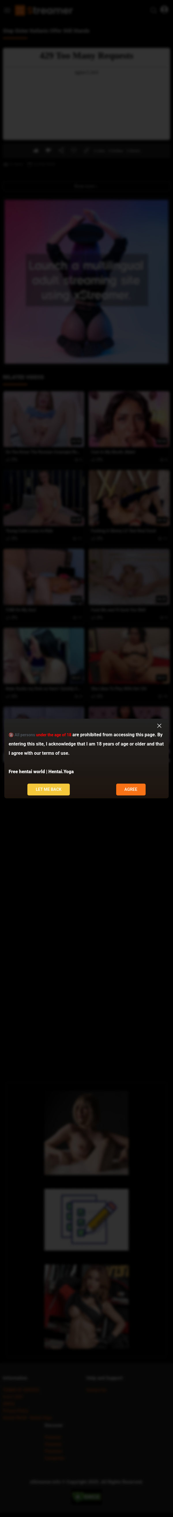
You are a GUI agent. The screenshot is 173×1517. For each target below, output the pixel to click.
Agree (130, 789)
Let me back (49, 789)
